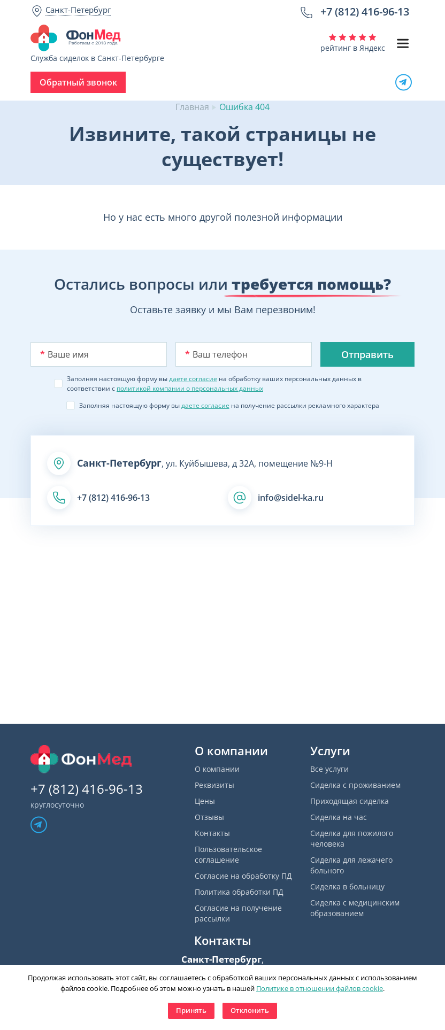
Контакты (212, 833)
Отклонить (250, 1010)
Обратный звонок (78, 82)
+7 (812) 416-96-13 (364, 11)
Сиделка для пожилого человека (351, 838)
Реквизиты (214, 785)
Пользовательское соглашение (228, 854)
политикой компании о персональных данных (190, 388)
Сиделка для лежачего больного (351, 865)
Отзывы (209, 817)
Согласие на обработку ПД (243, 876)
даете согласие (193, 378)
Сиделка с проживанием (355, 785)
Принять (191, 1010)
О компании (217, 769)
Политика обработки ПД (239, 892)
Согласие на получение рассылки (238, 913)
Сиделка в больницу (347, 886)
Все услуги (329, 769)
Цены (205, 801)
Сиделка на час (338, 817)
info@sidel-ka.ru (291, 498)
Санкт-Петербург (78, 9)
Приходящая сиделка (349, 801)
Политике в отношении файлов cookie (319, 988)
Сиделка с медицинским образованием (355, 907)
